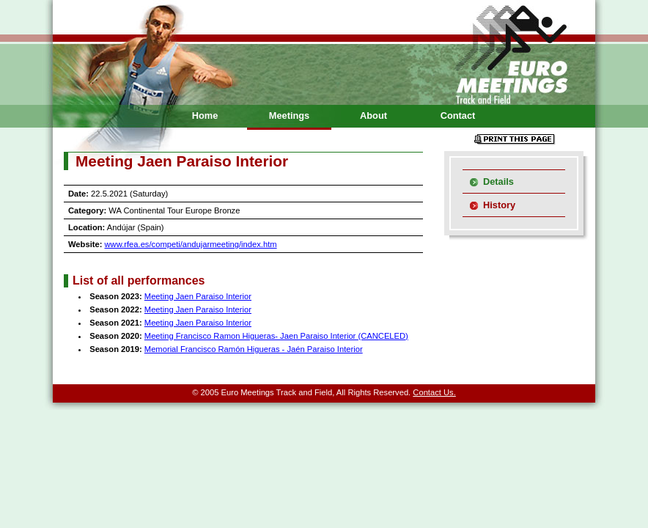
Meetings (289, 115)
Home (205, 115)
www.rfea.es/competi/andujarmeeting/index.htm (191, 244)
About (373, 115)
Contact (458, 115)
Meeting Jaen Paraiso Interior (197, 296)
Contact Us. (434, 392)
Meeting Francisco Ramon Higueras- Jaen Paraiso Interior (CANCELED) (276, 335)
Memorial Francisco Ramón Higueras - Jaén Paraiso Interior (253, 349)
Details (498, 181)
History (499, 204)
